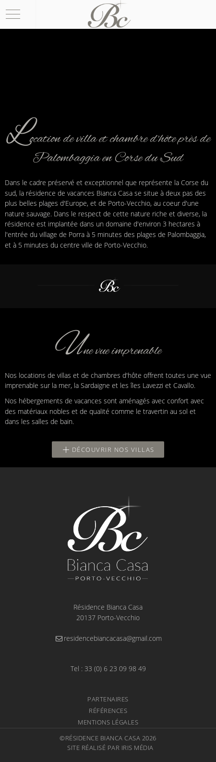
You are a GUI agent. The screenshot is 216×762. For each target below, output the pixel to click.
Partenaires (108, 699)
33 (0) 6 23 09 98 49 (115, 668)
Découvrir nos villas (108, 449)
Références (108, 710)
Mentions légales (108, 722)
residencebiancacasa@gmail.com (108, 638)
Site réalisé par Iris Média (110, 747)
